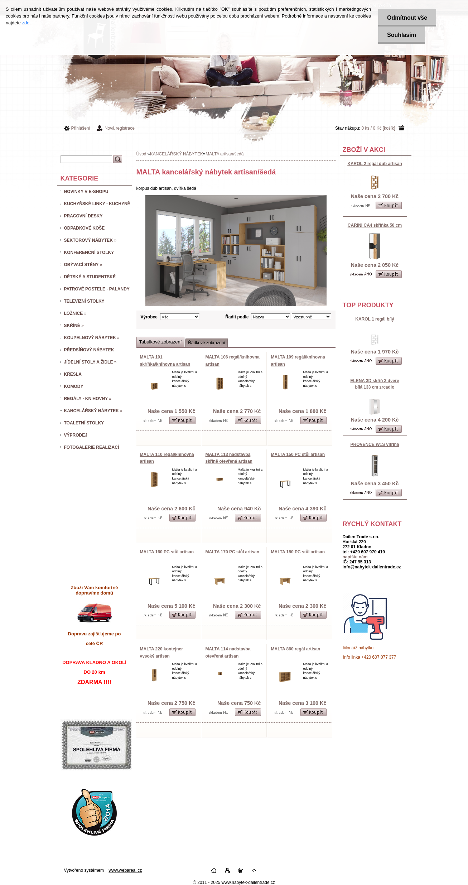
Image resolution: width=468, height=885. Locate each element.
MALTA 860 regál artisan (295, 648)
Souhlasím (401, 35)
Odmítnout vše (407, 18)
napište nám (355, 556)
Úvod (141, 154)
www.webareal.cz (125, 870)
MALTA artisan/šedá (224, 154)
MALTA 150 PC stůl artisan (298, 454)
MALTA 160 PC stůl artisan (167, 551)
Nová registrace (120, 128)
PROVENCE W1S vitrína (374, 444)
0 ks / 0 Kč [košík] (378, 128)
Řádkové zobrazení (206, 342)
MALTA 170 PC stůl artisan (232, 551)
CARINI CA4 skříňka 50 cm (375, 225)
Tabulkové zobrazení (160, 342)
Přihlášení (80, 128)
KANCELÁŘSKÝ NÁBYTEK (176, 154)
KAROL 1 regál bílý (374, 319)
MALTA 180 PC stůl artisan (298, 551)
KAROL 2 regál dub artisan (374, 163)
